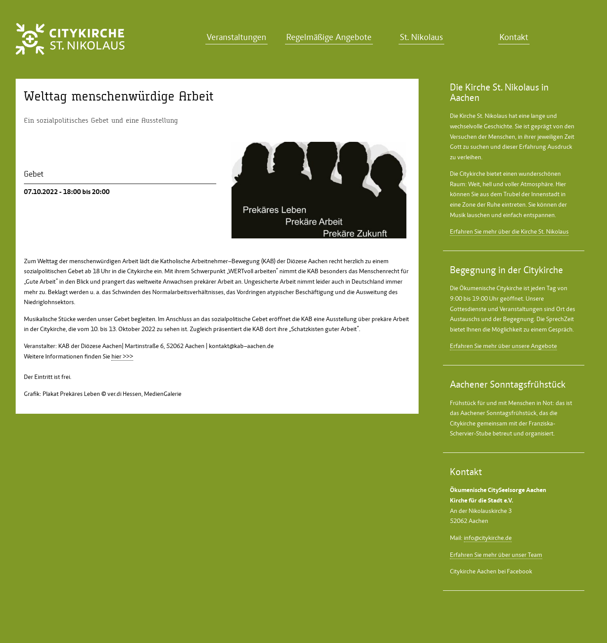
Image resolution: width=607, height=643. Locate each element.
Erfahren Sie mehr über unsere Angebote (503, 346)
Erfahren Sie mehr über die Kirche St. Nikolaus (509, 231)
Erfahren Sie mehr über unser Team (496, 555)
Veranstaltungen (236, 37)
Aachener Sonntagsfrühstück (498, 413)
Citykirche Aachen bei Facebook (491, 571)
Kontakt (514, 37)
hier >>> (122, 356)
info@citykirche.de (488, 538)
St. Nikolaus (421, 37)
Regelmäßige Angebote (329, 37)
